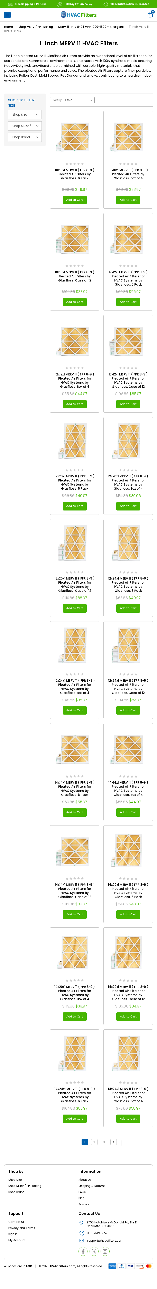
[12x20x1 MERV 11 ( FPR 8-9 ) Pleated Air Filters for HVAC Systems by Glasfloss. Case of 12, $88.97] (74, 550)
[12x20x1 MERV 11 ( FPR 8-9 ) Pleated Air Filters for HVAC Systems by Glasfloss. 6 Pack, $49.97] (74, 447)
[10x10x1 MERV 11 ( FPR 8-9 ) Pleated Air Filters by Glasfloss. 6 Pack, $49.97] (74, 135)
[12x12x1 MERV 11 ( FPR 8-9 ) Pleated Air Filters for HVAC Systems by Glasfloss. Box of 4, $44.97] (74, 343)
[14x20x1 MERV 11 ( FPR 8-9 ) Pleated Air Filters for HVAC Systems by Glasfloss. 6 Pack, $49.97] (128, 862)
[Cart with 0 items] (150, 14)
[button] (7, 15)
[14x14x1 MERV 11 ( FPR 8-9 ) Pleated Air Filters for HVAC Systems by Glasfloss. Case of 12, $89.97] (74, 862)
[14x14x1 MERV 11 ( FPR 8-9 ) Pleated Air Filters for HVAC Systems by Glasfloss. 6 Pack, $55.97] (74, 758)
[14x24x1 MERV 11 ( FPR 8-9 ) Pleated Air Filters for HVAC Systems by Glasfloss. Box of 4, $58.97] (128, 1069)
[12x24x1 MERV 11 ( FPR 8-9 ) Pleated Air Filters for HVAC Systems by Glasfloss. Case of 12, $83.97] (128, 654)
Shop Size (15, 1197)
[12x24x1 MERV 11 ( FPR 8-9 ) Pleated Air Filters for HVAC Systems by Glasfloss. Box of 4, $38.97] (74, 654)
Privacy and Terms (21, 1245)
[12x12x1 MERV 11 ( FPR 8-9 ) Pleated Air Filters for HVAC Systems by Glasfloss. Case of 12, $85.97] (128, 343)
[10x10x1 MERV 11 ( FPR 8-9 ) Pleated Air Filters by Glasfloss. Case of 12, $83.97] (74, 239)
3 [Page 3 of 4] (100, 1160)
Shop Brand (16, 1209)
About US (84, 1197)
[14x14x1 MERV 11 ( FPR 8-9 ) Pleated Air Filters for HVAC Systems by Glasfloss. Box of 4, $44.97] (128, 758)
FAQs (82, 1209)
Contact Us (16, 1239)
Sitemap (84, 1221)
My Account (17, 1257)
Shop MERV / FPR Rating (24, 1203)
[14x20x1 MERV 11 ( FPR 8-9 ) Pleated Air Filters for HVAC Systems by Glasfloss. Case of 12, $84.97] (128, 966)
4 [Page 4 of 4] (110, 1160)
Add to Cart (74, 201)
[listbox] (79, 100)
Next (121, 1160)
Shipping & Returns (91, 1203)
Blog (81, 1215)
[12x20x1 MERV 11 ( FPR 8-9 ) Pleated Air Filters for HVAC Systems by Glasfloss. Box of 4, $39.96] (128, 447)
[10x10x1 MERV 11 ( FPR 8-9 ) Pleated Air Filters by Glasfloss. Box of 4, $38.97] (128, 135)
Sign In (13, 1251)
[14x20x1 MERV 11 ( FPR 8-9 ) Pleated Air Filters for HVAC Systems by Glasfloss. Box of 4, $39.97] (74, 966)
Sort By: (57, 100)
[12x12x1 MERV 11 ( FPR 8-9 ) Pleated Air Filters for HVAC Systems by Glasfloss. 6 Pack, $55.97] (128, 239)
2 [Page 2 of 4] (90, 1160)
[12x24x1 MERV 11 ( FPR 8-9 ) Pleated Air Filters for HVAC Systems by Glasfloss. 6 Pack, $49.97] (128, 550)
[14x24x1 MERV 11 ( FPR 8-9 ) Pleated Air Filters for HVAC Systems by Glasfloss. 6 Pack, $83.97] (74, 1069)
